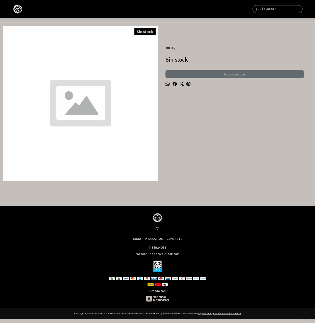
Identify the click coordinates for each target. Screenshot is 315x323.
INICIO (136, 239)
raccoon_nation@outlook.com (157, 254)
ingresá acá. (205, 313)
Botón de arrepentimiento (227, 313)
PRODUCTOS (154, 239)
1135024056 (157, 247)
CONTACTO (175, 239)
